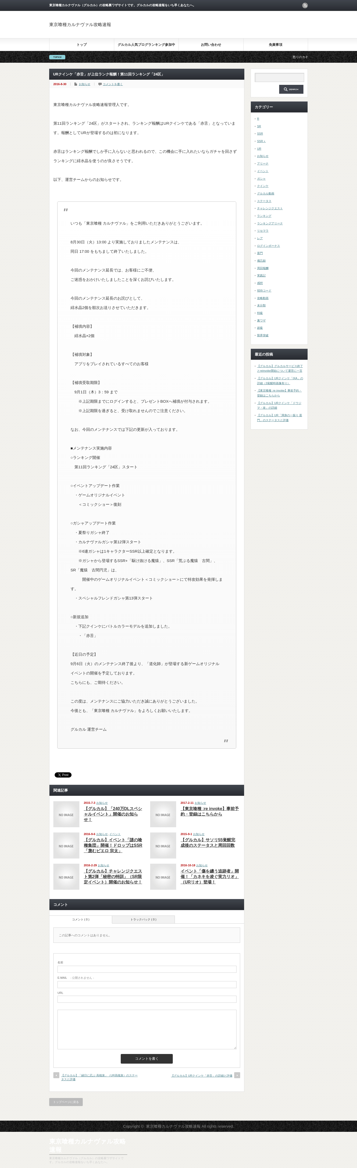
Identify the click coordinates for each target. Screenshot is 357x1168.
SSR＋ (261, 141)
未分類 (261, 305)
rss (305, 5)
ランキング (264, 215)
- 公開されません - (76, 977)
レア (260, 238)
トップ (81, 45)
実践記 (261, 275)
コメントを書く (113, 84)
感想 (260, 283)
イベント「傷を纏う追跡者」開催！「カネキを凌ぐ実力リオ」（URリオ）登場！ (210, 876)
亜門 (260, 253)
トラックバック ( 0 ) (143, 919)
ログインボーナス (268, 245)
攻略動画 (263, 298)
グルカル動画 (265, 193)
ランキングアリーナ (270, 223)
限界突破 (263, 335)
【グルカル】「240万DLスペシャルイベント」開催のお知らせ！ (113, 814)
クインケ (263, 185)
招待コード (264, 290)
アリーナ (263, 163)
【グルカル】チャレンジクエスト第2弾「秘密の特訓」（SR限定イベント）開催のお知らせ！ (113, 876)
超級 (260, 327)
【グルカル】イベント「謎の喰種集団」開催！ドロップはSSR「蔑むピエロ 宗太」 (113, 845)
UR (259, 148)
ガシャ (261, 178)
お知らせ (84, 84)
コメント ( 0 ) (81, 919)
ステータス (264, 201)
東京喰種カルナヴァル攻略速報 (80, 24)
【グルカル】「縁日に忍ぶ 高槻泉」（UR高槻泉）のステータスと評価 (99, 1077)
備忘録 (261, 260)
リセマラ (263, 230)
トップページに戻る (66, 1101)
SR (259, 126)
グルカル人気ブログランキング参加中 (146, 45)
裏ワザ (261, 320)
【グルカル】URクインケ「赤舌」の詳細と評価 (201, 1075)
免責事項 (275, 45)
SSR (260, 133)
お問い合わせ (211, 45)
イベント (115, 834)
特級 (260, 312)
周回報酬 (263, 268)
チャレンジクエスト (270, 208)
